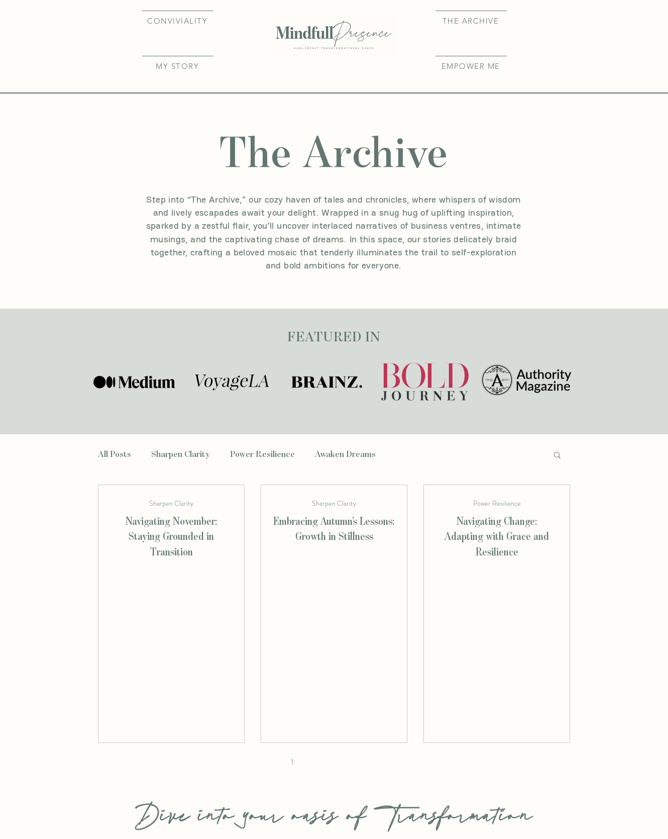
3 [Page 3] (334, 762)
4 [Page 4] (355, 762)
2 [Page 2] (313, 762)
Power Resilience (262, 454)
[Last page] (418, 762)
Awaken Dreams (345, 454)
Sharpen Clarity (180, 454)
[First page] (250, 762)
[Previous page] (271, 762)
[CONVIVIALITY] (177, 21)
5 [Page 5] (376, 762)
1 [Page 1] (292, 762)
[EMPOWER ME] (471, 66)
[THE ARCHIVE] (471, 21)
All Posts (114, 454)
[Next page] (397, 762)
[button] (177, 66)
